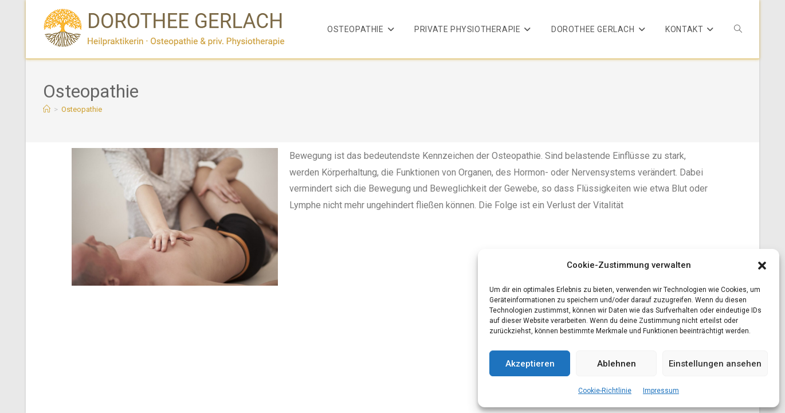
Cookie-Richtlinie (604, 391)
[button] (762, 265)
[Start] (46, 109)
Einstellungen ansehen (715, 364)
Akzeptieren (530, 364)
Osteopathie (81, 109)
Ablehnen (616, 364)
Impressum (661, 391)
